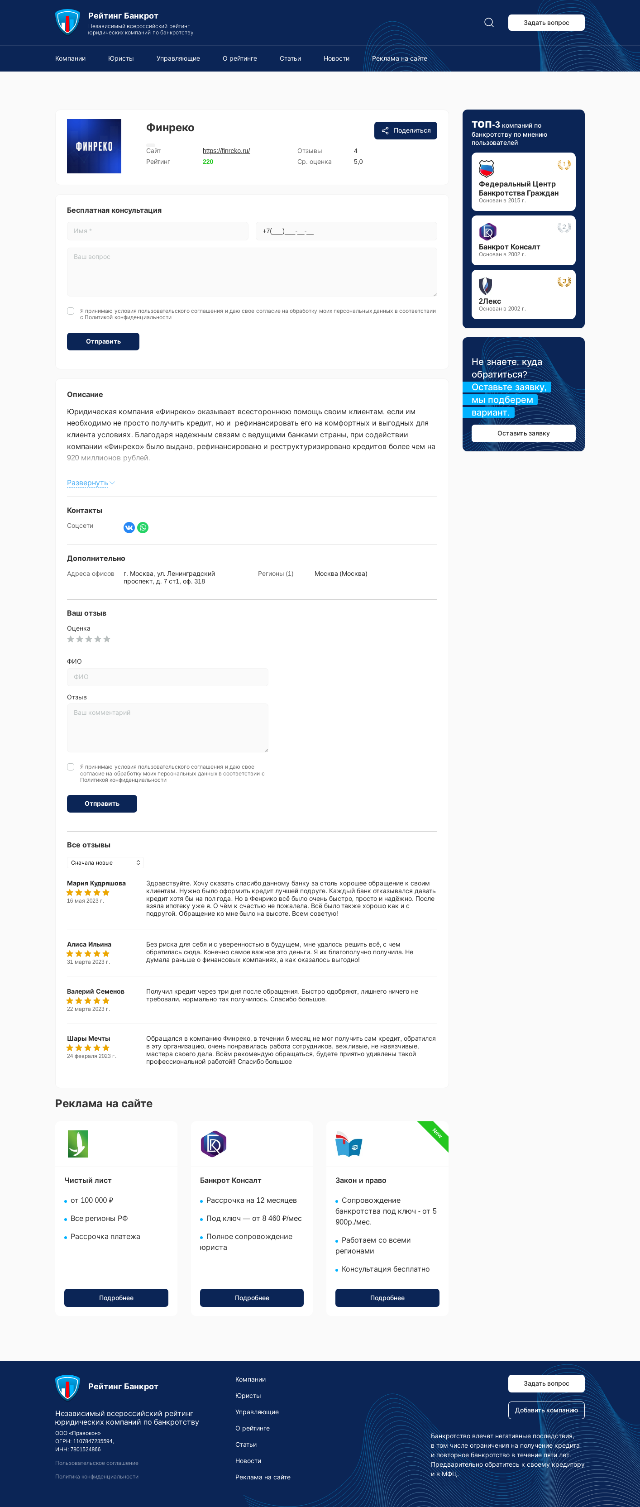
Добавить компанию (546, 1410)
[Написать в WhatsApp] (142, 527)
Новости (336, 58)
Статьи (290, 58)
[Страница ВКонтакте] (129, 527)
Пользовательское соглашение (97, 1463)
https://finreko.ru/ (226, 150)
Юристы (121, 58)
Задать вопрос (547, 22)
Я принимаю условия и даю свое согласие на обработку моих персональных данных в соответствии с (258, 314)
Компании (70, 58)
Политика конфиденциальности (97, 1477)
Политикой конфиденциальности (128, 317)
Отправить (103, 341)
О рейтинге (240, 58)
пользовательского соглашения (180, 311)
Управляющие (178, 58)
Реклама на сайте (399, 58)
